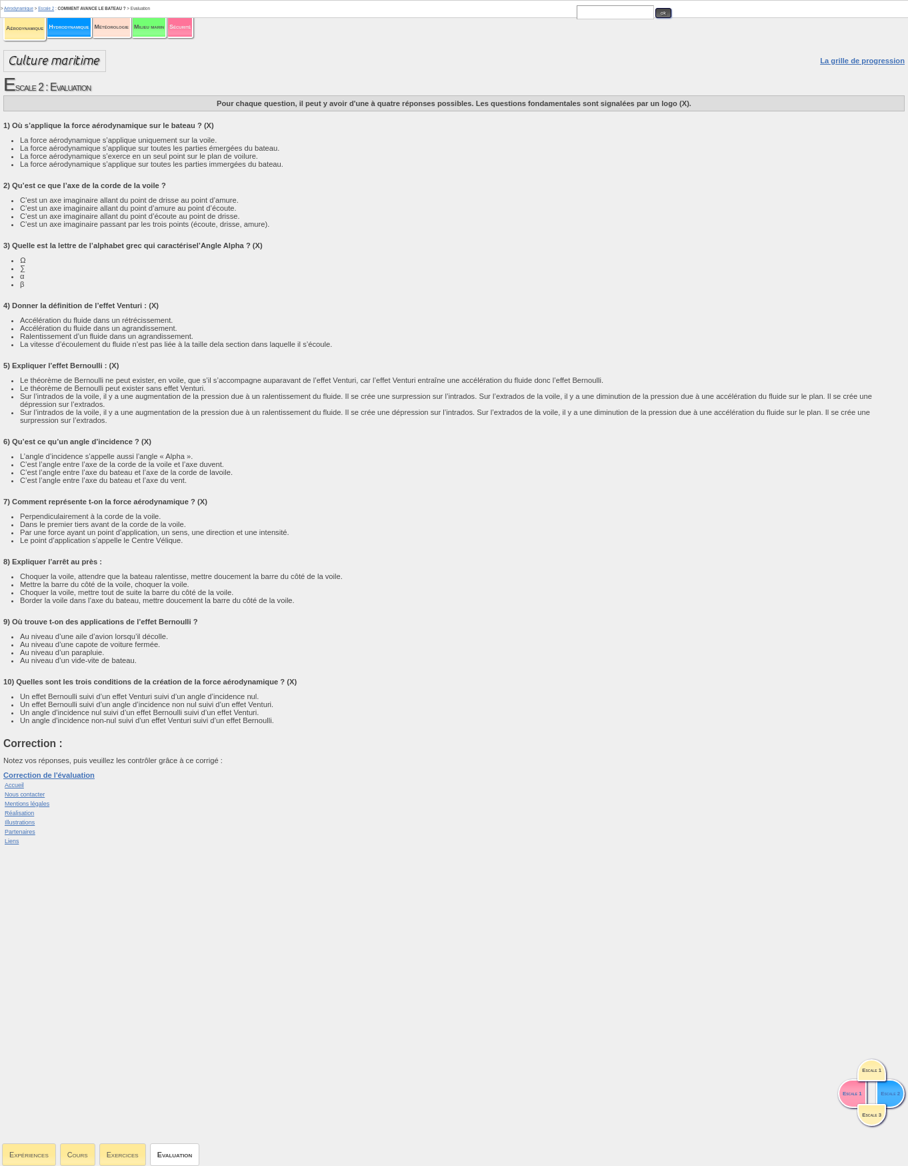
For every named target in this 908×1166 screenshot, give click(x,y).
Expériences (29, 1155)
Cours (77, 1155)
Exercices (123, 1155)
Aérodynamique (24, 28)
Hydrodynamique (69, 26)
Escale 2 (46, 8)
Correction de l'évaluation (49, 775)
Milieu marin (149, 26)
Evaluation (175, 1155)
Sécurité (180, 26)
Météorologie (112, 26)
